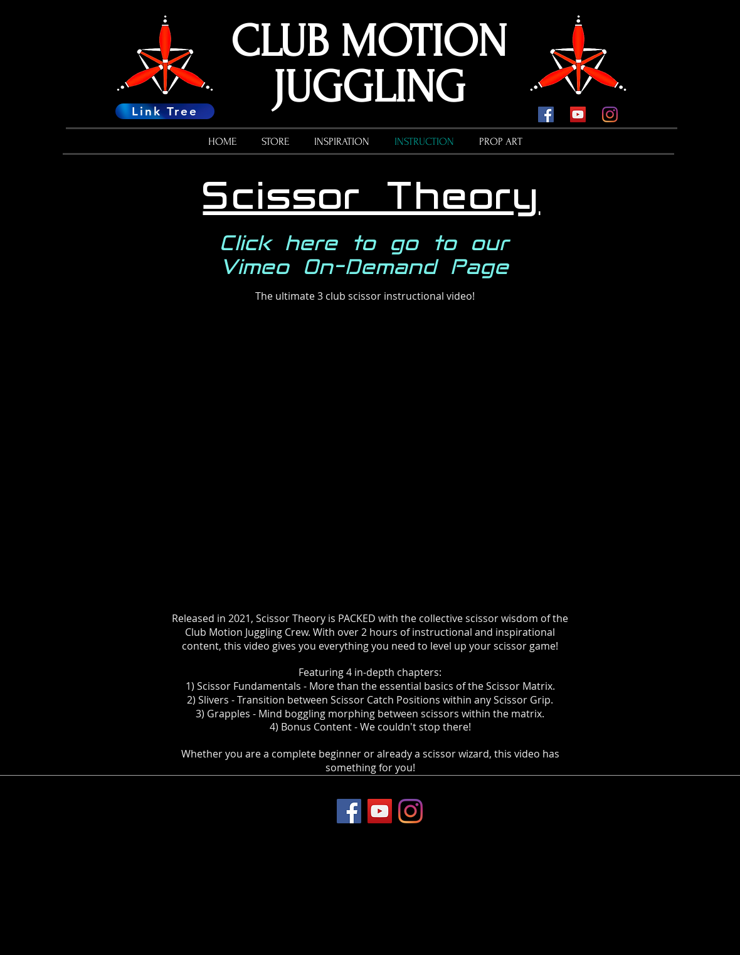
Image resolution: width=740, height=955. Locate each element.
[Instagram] (610, 114)
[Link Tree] (164, 111)
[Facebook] (546, 114)
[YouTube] (578, 114)
